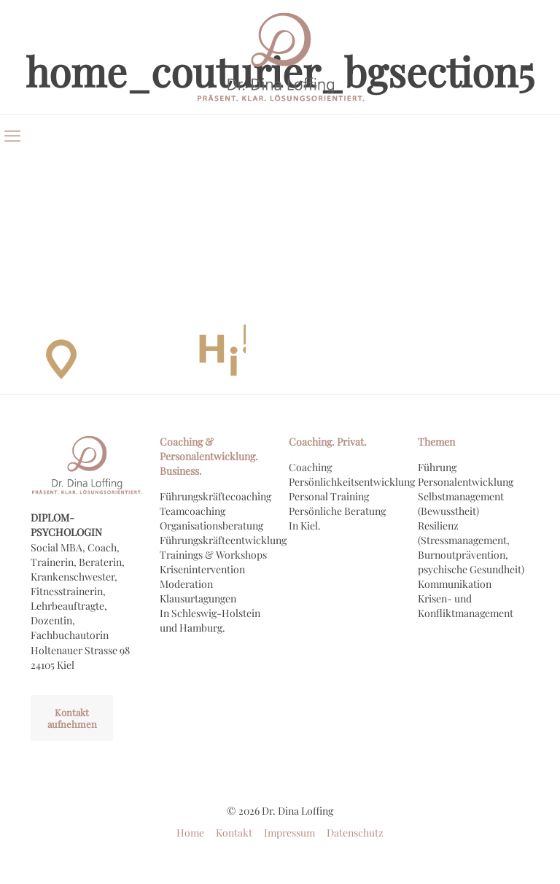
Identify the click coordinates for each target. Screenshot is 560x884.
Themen (436, 442)
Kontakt (234, 833)
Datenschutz (355, 833)
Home (190, 833)
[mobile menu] (12, 135)
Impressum (289, 833)
